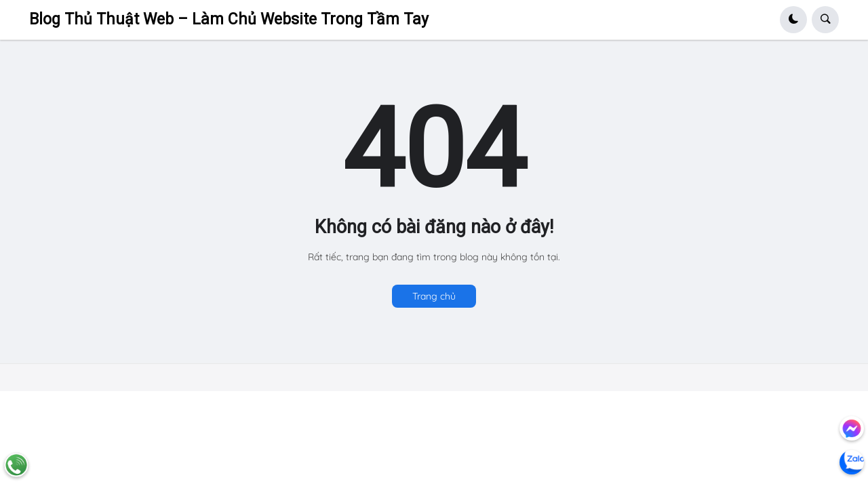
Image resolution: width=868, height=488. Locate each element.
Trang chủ (434, 296)
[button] (793, 19)
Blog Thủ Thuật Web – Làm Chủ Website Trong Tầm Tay (229, 19)
